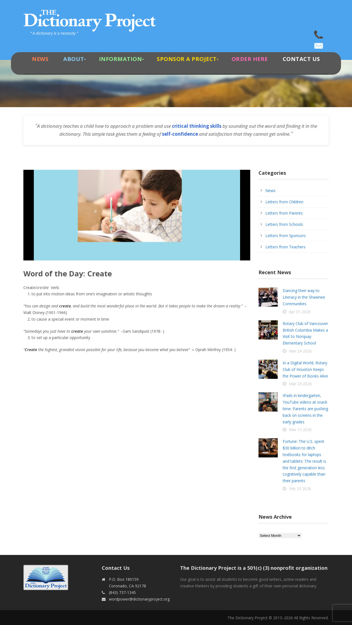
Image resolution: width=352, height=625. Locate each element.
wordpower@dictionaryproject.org (319, 43)
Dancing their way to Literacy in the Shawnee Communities (304, 297)
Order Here (250, 59)
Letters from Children (284, 201)
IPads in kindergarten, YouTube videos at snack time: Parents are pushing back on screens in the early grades (305, 408)
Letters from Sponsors (285, 235)
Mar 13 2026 (300, 429)
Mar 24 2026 (300, 351)
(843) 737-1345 (319, 32)
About (73, 59)
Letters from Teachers (285, 246)
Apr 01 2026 (299, 311)
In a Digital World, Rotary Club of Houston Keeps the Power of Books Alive (305, 369)
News (40, 59)
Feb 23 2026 (300, 488)
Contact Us (301, 59)
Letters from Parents (284, 213)
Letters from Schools (284, 224)
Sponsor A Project (187, 59)
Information (120, 59)
